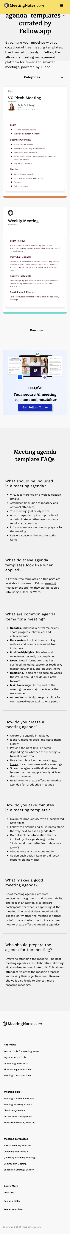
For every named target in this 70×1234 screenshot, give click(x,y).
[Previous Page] (35, 330)
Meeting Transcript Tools (17, 1075)
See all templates (14, 1209)
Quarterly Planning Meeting (19, 1157)
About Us (9, 1192)
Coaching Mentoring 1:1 (16, 1151)
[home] (23, 5)
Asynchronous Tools (15, 1057)
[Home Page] (22, 1024)
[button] (61, 5)
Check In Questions (14, 1110)
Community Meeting (15, 1163)
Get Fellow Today (35, 407)
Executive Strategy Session (19, 1169)
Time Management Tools (17, 1069)
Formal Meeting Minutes (17, 1145)
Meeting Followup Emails (18, 1104)
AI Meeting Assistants (16, 1063)
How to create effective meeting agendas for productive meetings (35, 782)
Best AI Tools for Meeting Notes (21, 1051)
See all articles (12, 1201)
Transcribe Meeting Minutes (19, 1122)
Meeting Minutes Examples (19, 1098)
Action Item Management (18, 1116)
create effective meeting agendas (38, 924)
